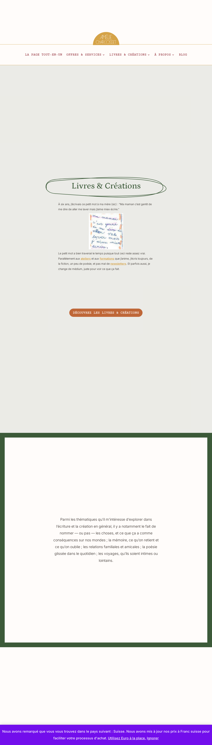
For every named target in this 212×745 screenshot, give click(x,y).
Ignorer (153, 738)
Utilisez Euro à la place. (127, 738)
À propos (162, 54)
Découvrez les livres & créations (106, 313)
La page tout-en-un (43, 54)
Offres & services (83, 54)
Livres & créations (127, 54)
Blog (183, 54)
